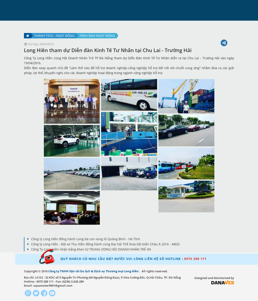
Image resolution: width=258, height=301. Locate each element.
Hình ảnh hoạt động (97, 35)
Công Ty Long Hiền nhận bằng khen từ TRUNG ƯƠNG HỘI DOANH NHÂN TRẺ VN (91, 249)
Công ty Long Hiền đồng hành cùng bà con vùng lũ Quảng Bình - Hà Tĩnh (85, 239)
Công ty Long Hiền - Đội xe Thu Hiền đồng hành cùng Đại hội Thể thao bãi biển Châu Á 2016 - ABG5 (105, 244)
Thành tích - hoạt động (54, 35)
